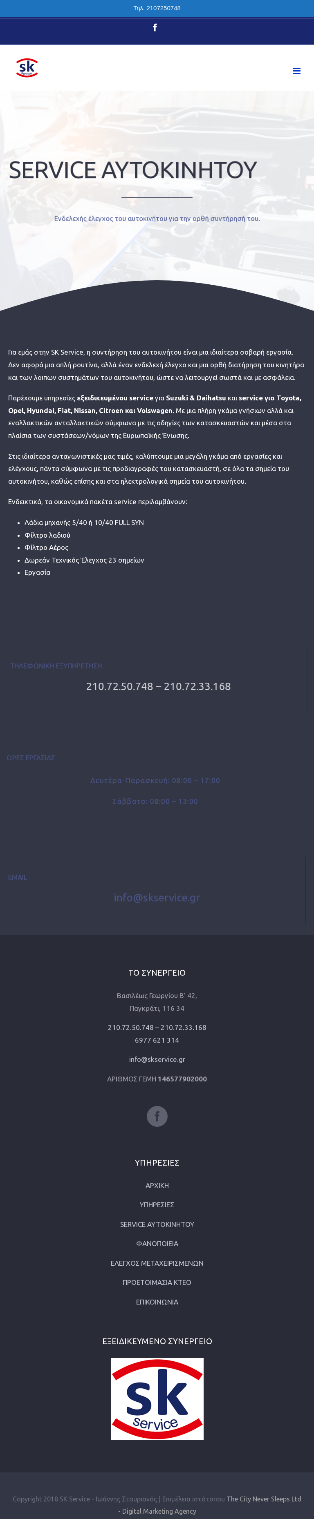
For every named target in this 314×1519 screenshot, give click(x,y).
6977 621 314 (157, 1040)
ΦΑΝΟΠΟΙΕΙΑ (157, 1243)
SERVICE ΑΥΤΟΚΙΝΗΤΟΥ (157, 1224)
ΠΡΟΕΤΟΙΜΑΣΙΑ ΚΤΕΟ (157, 1282)
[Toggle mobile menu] (297, 71)
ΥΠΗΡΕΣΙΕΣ (157, 1204)
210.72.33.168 (183, 1027)
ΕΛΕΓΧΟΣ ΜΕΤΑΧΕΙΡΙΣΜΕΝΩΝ (157, 1263)
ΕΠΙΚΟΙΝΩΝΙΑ (157, 1302)
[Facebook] (157, 1116)
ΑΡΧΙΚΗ (157, 1185)
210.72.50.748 (131, 1027)
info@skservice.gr (157, 901)
